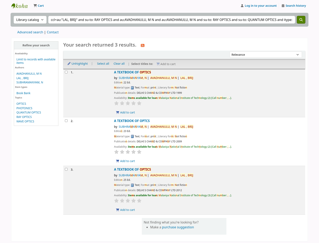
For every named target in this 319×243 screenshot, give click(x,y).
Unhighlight (77, 63)
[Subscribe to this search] (142, 45)
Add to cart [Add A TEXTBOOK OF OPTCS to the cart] (125, 161)
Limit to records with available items (36, 61)
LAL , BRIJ (22, 78)
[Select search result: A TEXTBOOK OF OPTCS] (66, 120)
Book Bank (23, 93)
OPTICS (21, 104)
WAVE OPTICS (25, 121)
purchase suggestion (178, 227)
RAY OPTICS (24, 117)
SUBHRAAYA (133, 78)
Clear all (119, 63)
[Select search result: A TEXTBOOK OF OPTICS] (66, 72)
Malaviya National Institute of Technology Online (21, 6)
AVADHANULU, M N (29, 73)
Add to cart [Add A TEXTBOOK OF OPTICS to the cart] (125, 112)
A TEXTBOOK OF (132, 72)
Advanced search (30, 32)
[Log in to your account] (259, 6)
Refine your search (36, 45)
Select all (103, 63)
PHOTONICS (24, 108)
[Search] (301, 20)
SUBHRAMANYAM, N (29, 82)
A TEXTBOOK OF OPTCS (132, 121)
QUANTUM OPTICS (28, 112)
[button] (38, 6)
